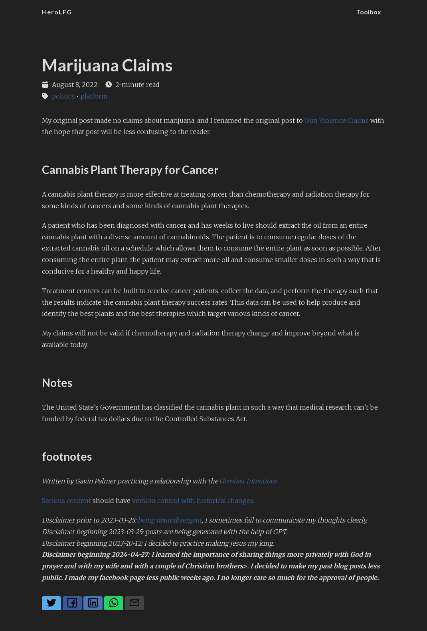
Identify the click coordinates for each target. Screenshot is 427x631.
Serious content (66, 501)
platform (94, 96)
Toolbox (368, 12)
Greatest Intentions (248, 481)
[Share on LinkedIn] (93, 603)
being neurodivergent (170, 520)
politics (63, 96)
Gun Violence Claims (336, 120)
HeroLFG (57, 12)
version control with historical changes (192, 501)
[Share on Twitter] (51, 603)
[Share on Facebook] (72, 603)
